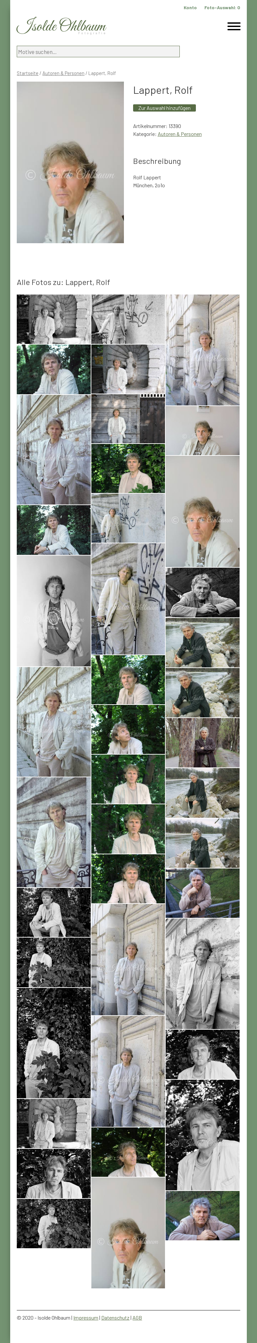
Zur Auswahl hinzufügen (164, 108)
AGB (137, 1317)
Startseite (27, 73)
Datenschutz (115, 1317)
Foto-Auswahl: (222, 7)
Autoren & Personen (63, 73)
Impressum (85, 1317)
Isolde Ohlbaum (61, 26)
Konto (190, 7)
